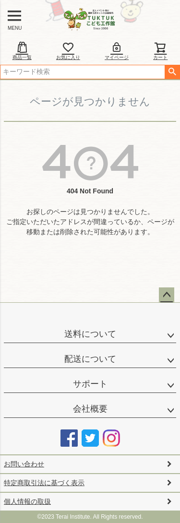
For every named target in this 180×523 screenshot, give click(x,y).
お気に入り (68, 50)
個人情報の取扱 (27, 501)
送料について (90, 334)
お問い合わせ (24, 464)
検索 (172, 72)
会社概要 (90, 409)
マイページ (117, 50)
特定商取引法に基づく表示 (44, 483)
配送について (90, 359)
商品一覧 (22, 50)
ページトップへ (166, 295)
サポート (90, 384)
